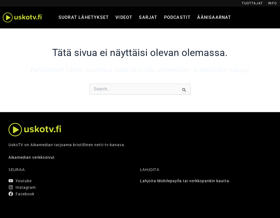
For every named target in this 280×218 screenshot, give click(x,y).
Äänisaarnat (214, 17)
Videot (123, 17)
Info (272, 3)
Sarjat (148, 17)
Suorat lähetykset (84, 17)
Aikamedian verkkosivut (31, 157)
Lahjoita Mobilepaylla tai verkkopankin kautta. (185, 181)
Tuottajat (252, 3)
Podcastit (177, 17)
